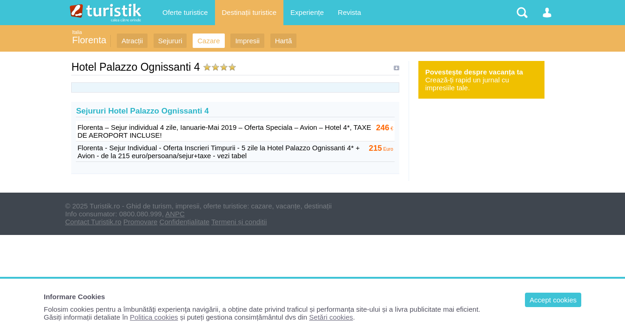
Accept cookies (553, 300)
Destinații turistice (249, 12)
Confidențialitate (185, 222)
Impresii (247, 41)
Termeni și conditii (239, 222)
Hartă (283, 41)
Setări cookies (331, 317)
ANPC (175, 214)
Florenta (89, 40)
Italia (77, 32)
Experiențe (307, 12)
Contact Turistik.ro (93, 222)
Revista (349, 12)
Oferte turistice (185, 12)
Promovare (140, 222)
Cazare (208, 41)
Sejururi (170, 41)
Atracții (132, 41)
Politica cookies (154, 317)
